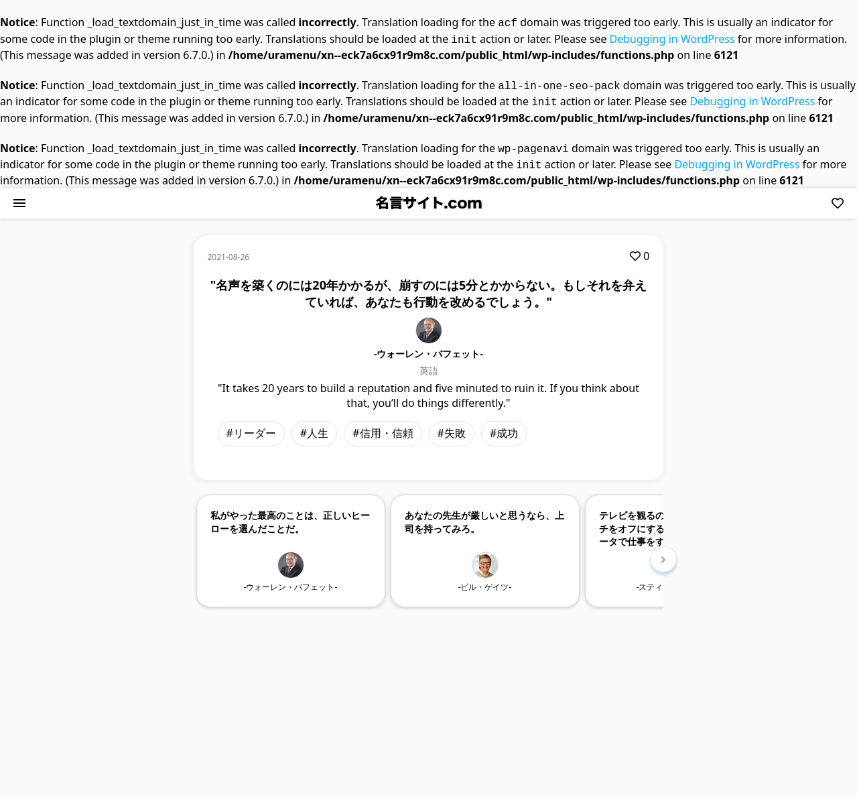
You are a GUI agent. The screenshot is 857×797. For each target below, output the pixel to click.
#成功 (504, 425)
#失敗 (452, 425)
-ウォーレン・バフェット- (428, 345)
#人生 (314, 425)
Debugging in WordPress (672, 37)
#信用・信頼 (382, 425)
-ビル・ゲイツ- (485, 579)
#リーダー (251, 425)
